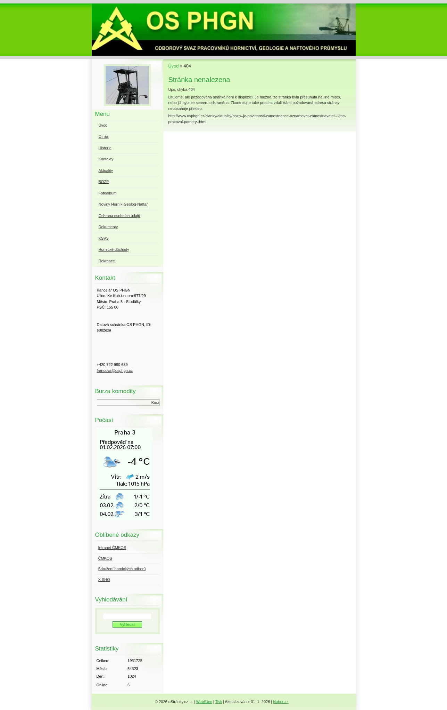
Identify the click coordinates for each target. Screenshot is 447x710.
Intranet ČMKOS (112, 547)
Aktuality (106, 170)
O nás (104, 136)
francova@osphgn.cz (115, 370)
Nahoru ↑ (281, 702)
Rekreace (107, 261)
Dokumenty (108, 227)
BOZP (104, 182)
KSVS (104, 238)
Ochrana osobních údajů (119, 216)
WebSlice (204, 702)
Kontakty (106, 159)
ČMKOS (105, 558)
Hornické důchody (114, 249)
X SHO (104, 579)
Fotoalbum (108, 193)
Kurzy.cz (159, 402)
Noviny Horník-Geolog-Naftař (123, 204)
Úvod (173, 66)
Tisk (218, 702)
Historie (105, 148)
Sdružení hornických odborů (122, 569)
